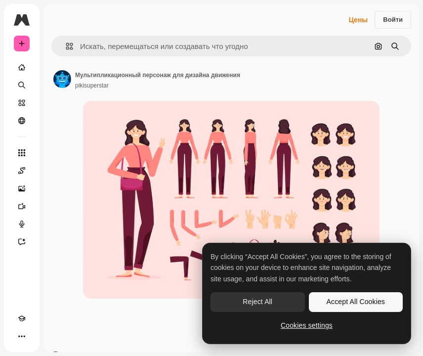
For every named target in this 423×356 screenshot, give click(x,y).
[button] (65, 46)
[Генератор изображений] (22, 188)
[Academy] (22, 318)
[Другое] (22, 336)
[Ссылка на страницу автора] (62, 79)
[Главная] (22, 67)
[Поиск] (22, 85)
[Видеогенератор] (22, 206)
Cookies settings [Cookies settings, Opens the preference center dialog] (307, 325)
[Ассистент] (22, 242)
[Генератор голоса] (22, 224)
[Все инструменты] (22, 153)
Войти (393, 19)
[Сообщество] (22, 121)
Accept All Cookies (356, 302)
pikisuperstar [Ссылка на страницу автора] (92, 85)
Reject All (257, 302)
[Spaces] (22, 170)
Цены (358, 20)
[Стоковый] (22, 103)
